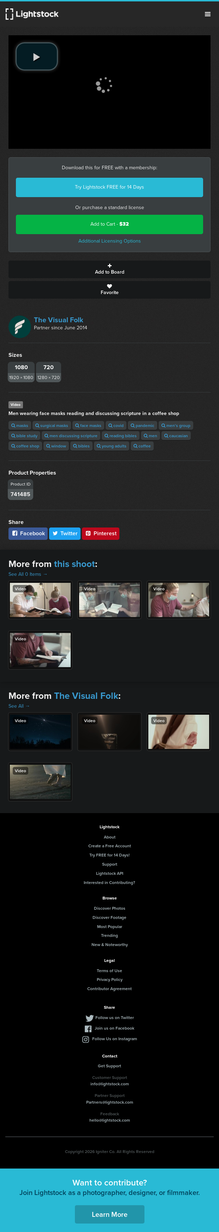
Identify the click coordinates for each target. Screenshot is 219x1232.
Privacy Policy (110, 979)
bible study (24, 436)
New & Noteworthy (109, 944)
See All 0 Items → (28, 574)
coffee (142, 446)
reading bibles (121, 436)
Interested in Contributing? (109, 882)
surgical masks (51, 425)
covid (116, 425)
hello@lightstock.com (109, 1120)
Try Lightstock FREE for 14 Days (109, 187)
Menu (207, 14)
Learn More (110, 1214)
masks (19, 425)
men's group (175, 425)
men (150, 436)
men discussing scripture (71, 436)
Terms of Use (109, 971)
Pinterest (101, 533)
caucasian (176, 436)
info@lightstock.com (109, 1084)
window (56, 446)
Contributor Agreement (109, 989)
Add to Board (109, 269)
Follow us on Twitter (114, 1017)
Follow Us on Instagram (114, 1039)
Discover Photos (109, 908)
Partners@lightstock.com (109, 1102)
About (110, 837)
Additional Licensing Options (109, 241)
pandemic (142, 425)
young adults (111, 446)
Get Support (109, 1066)
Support (109, 864)
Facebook (28, 533)
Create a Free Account (109, 846)
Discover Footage (109, 917)
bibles (81, 446)
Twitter (65, 533)
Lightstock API (109, 873)
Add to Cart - (109, 224)
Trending (109, 935)
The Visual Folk (58, 320)
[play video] (37, 56)
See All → (19, 706)
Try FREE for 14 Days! (109, 855)
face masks (88, 425)
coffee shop (25, 446)
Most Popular (109, 926)
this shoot (74, 564)
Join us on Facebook (114, 1028)
